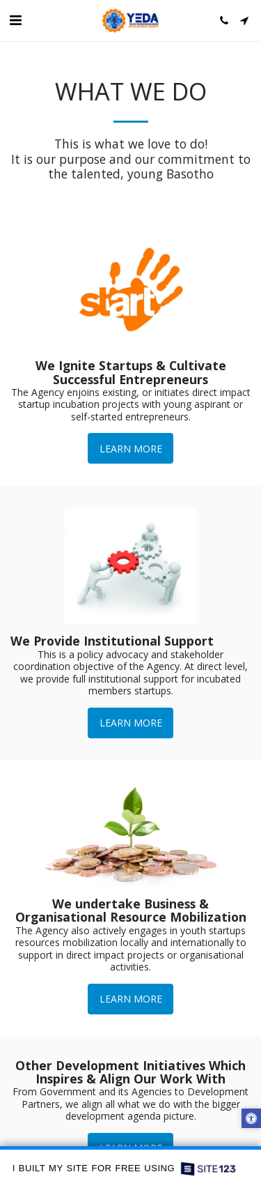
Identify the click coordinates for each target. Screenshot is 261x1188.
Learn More (131, 448)
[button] (15, 20)
